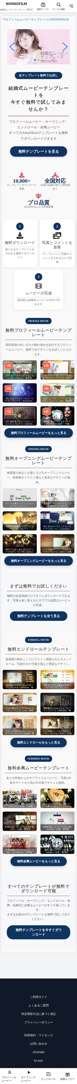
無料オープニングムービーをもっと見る (38, 560)
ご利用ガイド (38, 997)
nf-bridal (38, 1052)
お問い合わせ (38, 1044)
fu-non (38, 1060)
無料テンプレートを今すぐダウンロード (39, 932)
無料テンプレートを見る (38, 151)
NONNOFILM (16, 3)
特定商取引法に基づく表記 (38, 1014)
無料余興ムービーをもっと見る (38, 861)
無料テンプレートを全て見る (38, 616)
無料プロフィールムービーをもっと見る (38, 433)
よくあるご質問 (39, 1005)
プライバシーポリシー (38, 1022)
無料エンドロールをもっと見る (38, 742)
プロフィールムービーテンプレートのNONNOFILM (35, 19)
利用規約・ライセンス (38, 1035)
